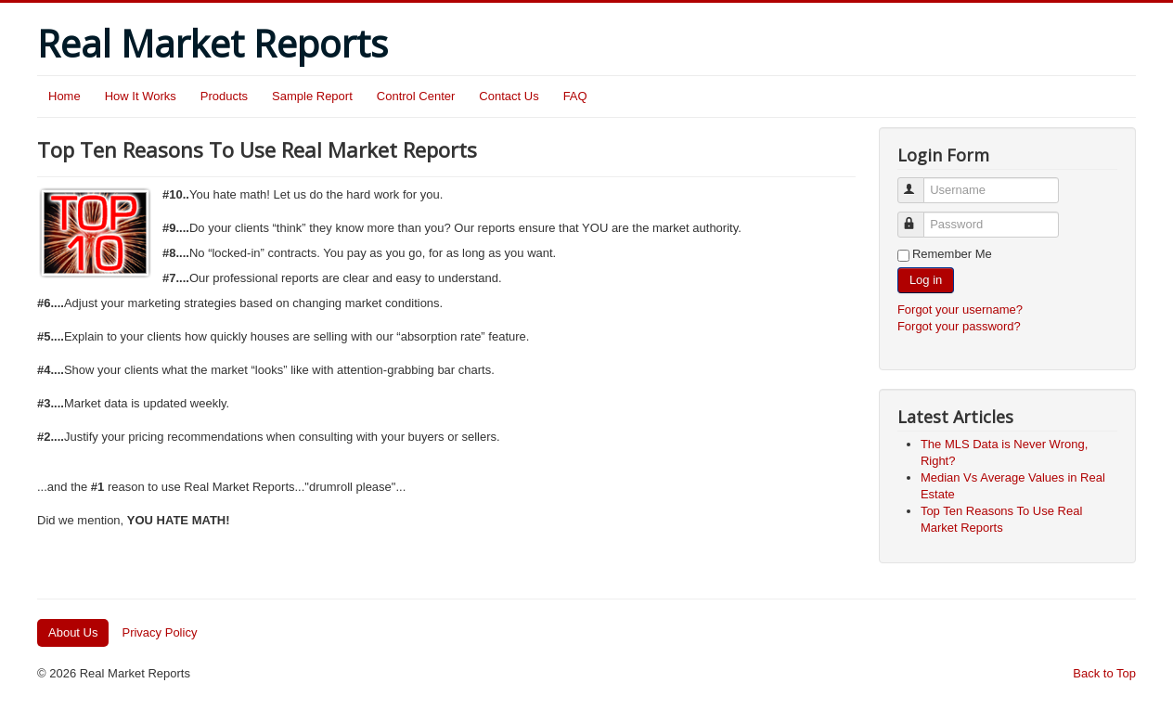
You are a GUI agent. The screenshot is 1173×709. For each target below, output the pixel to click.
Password (919, 216)
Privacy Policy (159, 632)
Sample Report (312, 96)
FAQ (575, 96)
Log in (925, 280)
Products (224, 96)
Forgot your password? (959, 326)
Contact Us (508, 96)
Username (919, 182)
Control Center (416, 96)
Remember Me (952, 254)
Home (64, 96)
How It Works (140, 96)
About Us (72, 632)
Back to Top (1104, 673)
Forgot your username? (960, 309)
